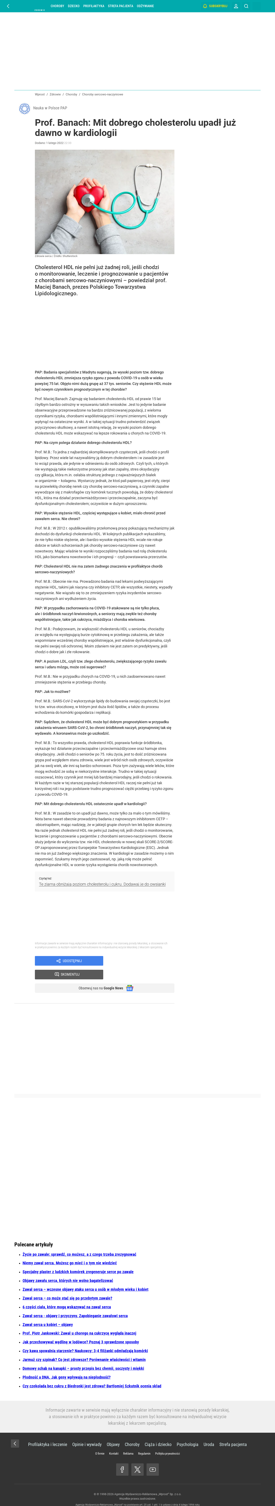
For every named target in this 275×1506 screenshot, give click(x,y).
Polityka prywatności (167, 1442)
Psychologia (187, 1433)
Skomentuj (144, 962)
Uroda (209, 1433)
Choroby (57, 6)
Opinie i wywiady (87, 1433)
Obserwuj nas (98, 976)
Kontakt (113, 1442)
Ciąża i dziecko (158, 1433)
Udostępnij (72, 962)
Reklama (128, 1442)
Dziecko (74, 6)
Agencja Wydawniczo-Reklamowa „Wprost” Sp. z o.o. (147, 1483)
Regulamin (144, 1442)
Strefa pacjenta (120, 6)
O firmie (99, 1442)
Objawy (113, 1433)
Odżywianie (145, 6)
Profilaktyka (93, 6)
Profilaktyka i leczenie (47, 1433)
